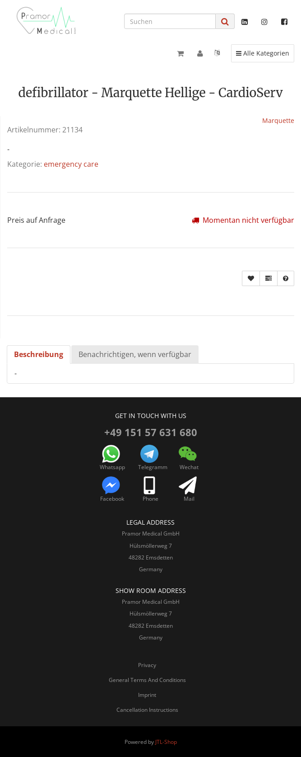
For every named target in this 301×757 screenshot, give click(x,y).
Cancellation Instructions (147, 710)
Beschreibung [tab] (38, 354)
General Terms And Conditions (147, 680)
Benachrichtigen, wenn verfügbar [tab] (135, 354)
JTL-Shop (166, 742)
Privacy (147, 665)
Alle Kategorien (262, 52)
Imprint (147, 695)
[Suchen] (170, 21)
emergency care (71, 164)
